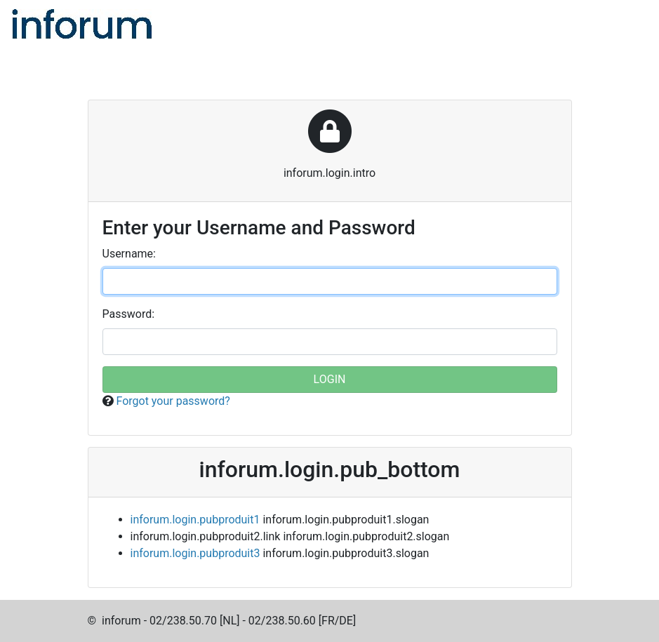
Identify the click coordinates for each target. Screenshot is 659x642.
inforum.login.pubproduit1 (195, 519)
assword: (128, 314)
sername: (129, 253)
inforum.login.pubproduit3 (195, 553)
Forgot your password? (172, 401)
